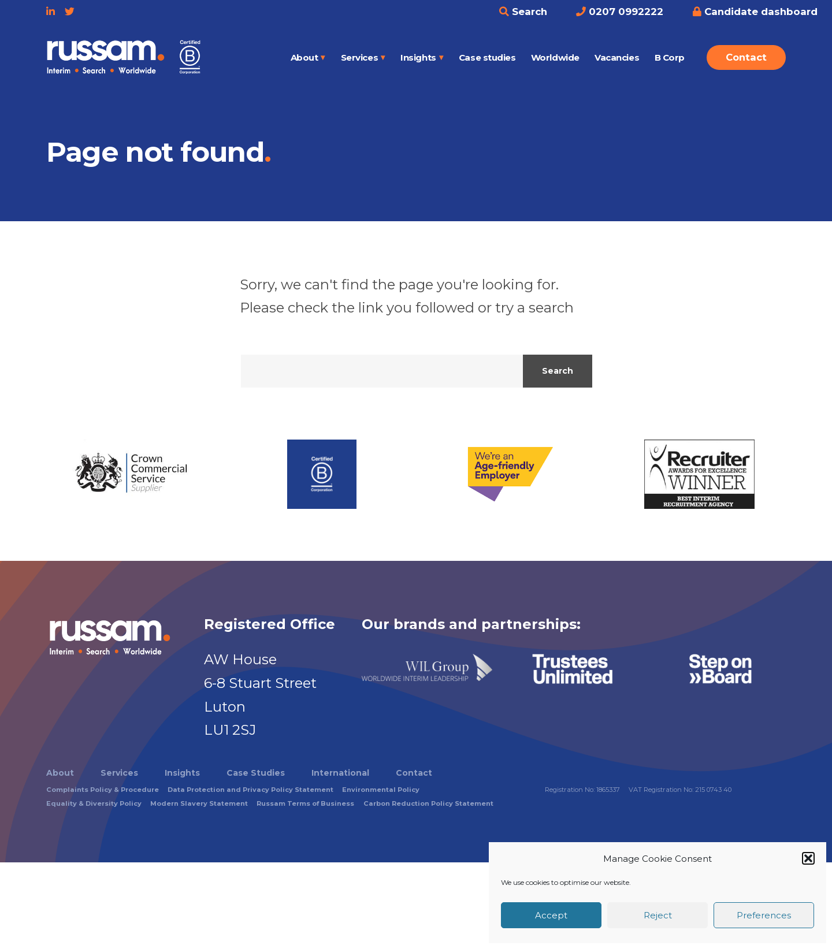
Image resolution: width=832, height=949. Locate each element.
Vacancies (617, 57)
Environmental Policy (380, 790)
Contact (746, 57)
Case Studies (255, 773)
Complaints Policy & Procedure (102, 790)
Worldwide (555, 57)
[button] (808, 858)
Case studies (487, 57)
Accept (551, 915)
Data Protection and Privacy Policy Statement (250, 790)
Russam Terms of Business (305, 803)
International (340, 773)
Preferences (764, 915)
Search (523, 11)
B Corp (670, 57)
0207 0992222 (619, 11)
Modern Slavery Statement (199, 803)
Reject (658, 915)
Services (359, 57)
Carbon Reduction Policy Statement (428, 803)
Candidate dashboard (755, 11)
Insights (418, 57)
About (304, 57)
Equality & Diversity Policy (94, 803)
